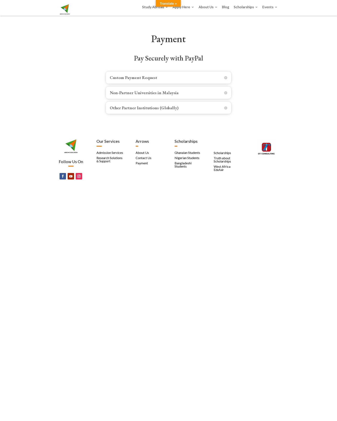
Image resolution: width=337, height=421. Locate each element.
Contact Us (143, 158)
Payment (142, 163)
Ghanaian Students (187, 152)
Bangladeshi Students (183, 164)
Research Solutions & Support (109, 159)
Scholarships (244, 7)
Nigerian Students (187, 158)
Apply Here (181, 7)
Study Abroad (153, 7)
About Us (206, 7)
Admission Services (109, 152)
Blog (225, 7)
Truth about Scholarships (222, 159)
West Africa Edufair (222, 168)
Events (267, 7)
